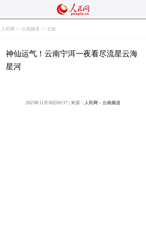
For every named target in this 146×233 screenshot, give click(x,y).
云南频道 (31, 29)
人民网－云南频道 (102, 102)
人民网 (8, 29)
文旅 (51, 29)
